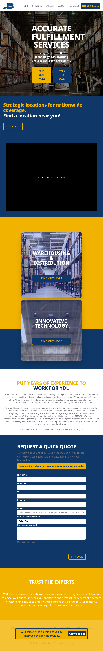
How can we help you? (27, 525)
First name (22, 475)
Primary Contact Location (28, 516)
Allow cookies (77, 633)
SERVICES (37, 5)
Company (21, 500)
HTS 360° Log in (90, 5)
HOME (25, 5)
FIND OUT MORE (41, 74)
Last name (21, 483)
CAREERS (50, 5)
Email (19, 491)
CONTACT (74, 5)
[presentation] (37, 548)
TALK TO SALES (62, 74)
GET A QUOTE (77, 557)
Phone (20, 508)
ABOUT (62, 5)
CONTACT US (12, 126)
